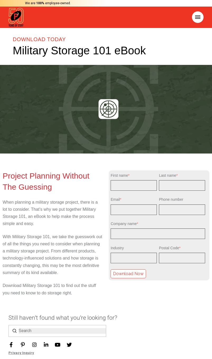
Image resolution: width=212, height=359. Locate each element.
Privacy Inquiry (21, 353)
